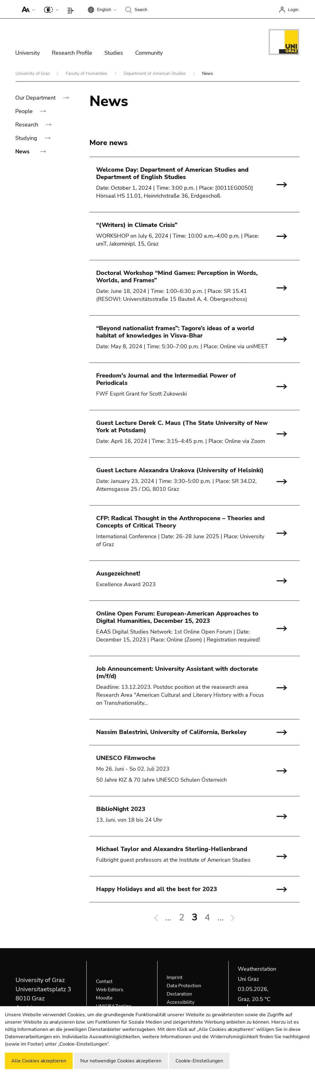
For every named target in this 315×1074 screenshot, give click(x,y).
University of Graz (33, 73)
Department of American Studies (155, 73)
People (24, 111)
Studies (113, 53)
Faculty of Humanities (87, 73)
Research (27, 124)
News (23, 151)
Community (149, 53)
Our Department (36, 97)
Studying (27, 138)
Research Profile (72, 53)
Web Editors (109, 989)
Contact (104, 981)
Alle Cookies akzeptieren (38, 1061)
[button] (27, 9)
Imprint (175, 977)
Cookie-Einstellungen (199, 1061)
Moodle (104, 998)
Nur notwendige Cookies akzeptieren (120, 1061)
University (27, 53)
